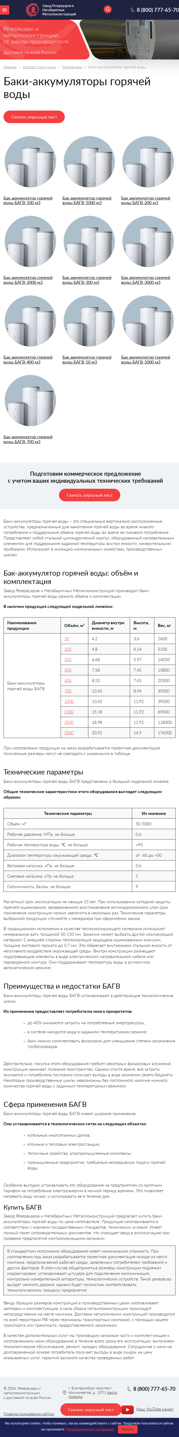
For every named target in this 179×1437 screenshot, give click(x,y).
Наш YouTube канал (154, 1408)
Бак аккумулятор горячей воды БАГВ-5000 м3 (145, 359)
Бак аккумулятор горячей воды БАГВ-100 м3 (27, 200)
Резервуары (72, 67)
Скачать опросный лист (34, 116)
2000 (69, 711)
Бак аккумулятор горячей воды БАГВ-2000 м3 (27, 280)
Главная (10, 67)
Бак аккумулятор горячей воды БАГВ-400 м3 (27, 359)
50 (66, 638)
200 (67, 659)
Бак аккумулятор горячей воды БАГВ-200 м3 (145, 200)
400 (67, 680)
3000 (69, 722)
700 (67, 690)
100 (67, 649)
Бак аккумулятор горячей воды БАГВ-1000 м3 (86, 200)
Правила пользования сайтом (28, 1413)
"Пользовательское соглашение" (90, 1429)
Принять (127, 1429)
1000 (69, 701)
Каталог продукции (39, 67)
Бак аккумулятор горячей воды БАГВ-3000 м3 (145, 280)
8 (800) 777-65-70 (158, 10)
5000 (69, 732)
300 (67, 670)
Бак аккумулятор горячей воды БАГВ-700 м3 (27, 439)
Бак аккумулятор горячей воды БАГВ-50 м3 (86, 359)
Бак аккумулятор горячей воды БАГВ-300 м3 (86, 280)
